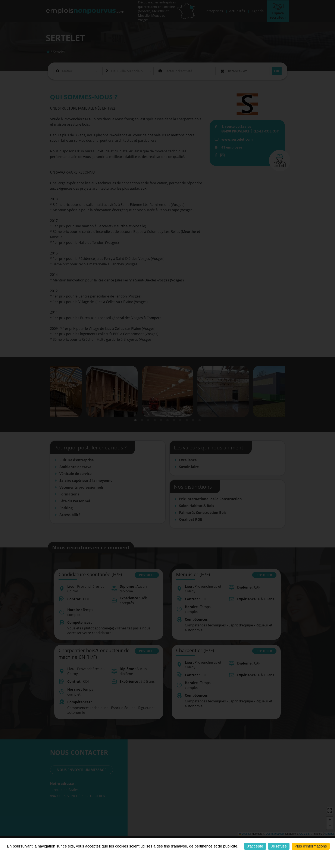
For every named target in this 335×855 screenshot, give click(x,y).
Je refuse (279, 846)
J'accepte (255, 846)
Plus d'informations (310, 846)
